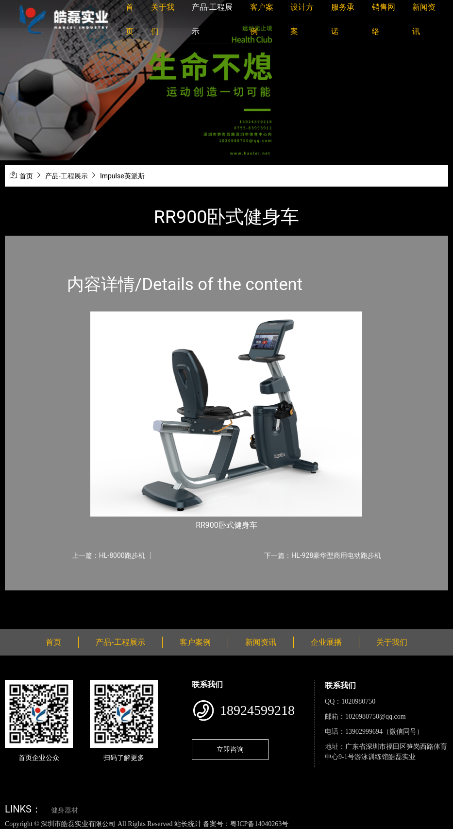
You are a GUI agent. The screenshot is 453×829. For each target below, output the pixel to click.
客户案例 (195, 642)
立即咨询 (230, 749)
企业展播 (326, 642)
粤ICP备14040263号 (259, 824)
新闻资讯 (260, 642)
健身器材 (64, 810)
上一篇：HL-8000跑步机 (108, 555)
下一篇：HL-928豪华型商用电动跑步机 (322, 555)
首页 (26, 176)
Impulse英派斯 (122, 176)
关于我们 (391, 642)
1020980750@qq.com (375, 716)
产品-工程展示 (66, 176)
